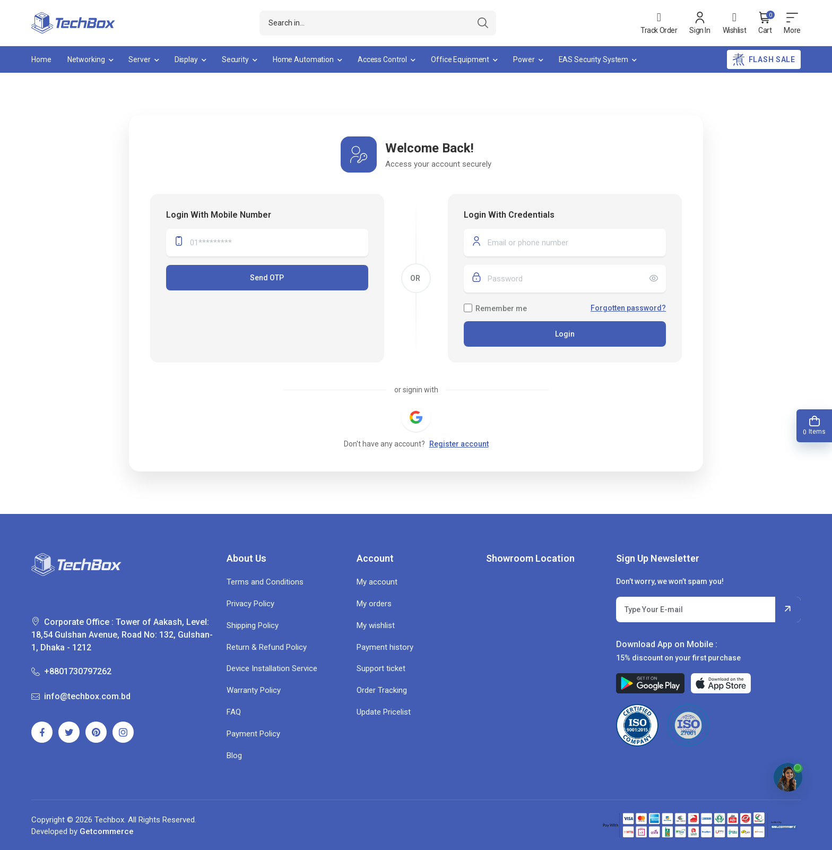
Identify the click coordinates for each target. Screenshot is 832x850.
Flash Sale (763, 59)
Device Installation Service (272, 668)
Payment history (385, 647)
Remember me (501, 308)
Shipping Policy (253, 625)
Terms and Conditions (265, 582)
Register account (459, 444)
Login (565, 334)
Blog (234, 755)
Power (523, 59)
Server (139, 59)
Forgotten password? (628, 308)
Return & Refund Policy (267, 647)
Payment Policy (253, 734)
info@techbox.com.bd (81, 696)
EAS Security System (594, 59)
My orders (374, 603)
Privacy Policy (250, 603)
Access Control (382, 59)
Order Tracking (382, 690)
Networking (86, 59)
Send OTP (267, 277)
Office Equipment (460, 59)
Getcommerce (107, 831)
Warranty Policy (254, 690)
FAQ (234, 712)
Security (235, 59)
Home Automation (303, 59)
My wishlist (376, 625)
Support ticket (381, 668)
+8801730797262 (71, 671)
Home (41, 59)
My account (377, 582)
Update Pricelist (384, 712)
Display (186, 59)
